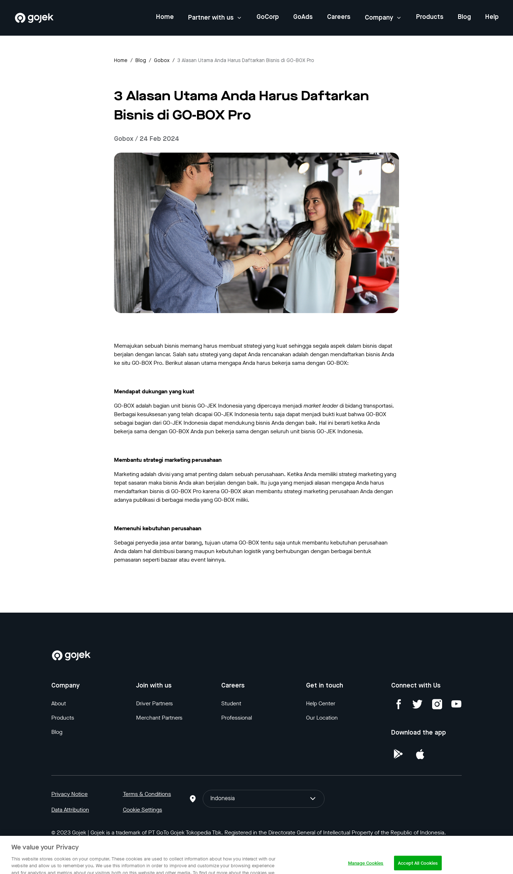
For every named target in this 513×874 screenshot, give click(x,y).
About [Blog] (58, 703)
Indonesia (263, 798)
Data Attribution (70, 809)
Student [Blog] (231, 703)
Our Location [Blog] (322, 717)
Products (430, 17)
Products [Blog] (62, 717)
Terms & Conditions (147, 794)
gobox (162, 60)
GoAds (303, 17)
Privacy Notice (69, 794)
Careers (339, 17)
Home (165, 17)
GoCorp (267, 17)
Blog (464, 17)
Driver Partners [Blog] (154, 703)
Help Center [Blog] (320, 703)
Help (492, 17)
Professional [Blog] (236, 717)
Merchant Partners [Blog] (159, 717)
